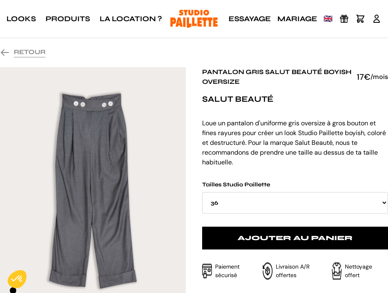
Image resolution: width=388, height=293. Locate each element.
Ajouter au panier (295, 238)
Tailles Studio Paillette (295, 197)
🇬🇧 (328, 18)
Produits (68, 18)
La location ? (131, 18)
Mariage (297, 18)
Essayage (250, 18)
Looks (21, 18)
